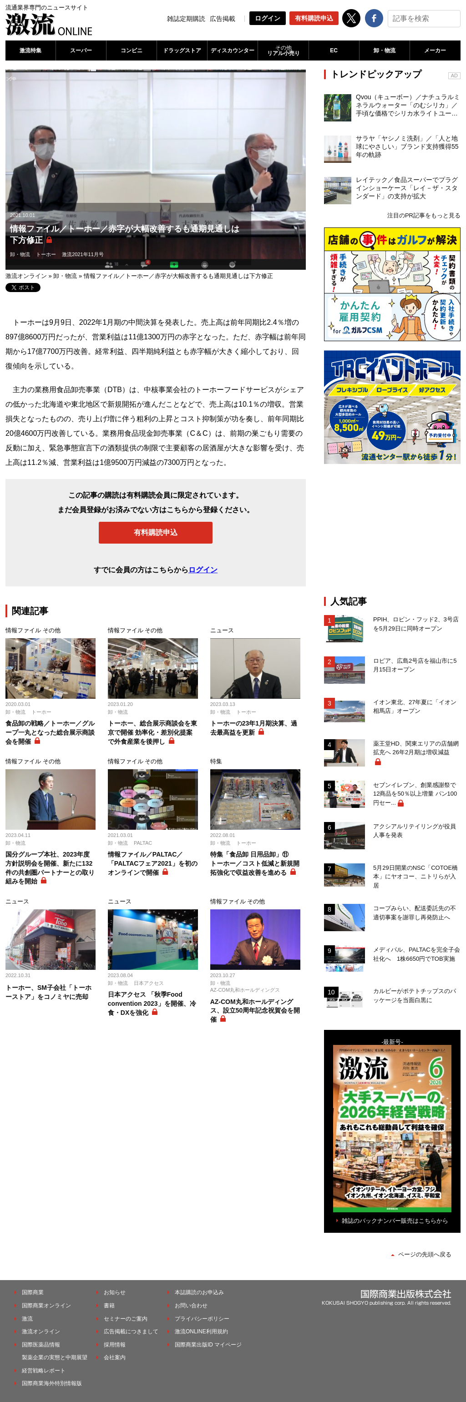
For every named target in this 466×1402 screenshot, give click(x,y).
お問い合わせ (191, 1305)
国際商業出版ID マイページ (208, 1344)
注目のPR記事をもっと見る (424, 215)
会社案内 (115, 1357)
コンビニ (131, 50)
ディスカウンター (232, 50)
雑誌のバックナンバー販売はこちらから (395, 1221)
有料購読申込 (314, 18)
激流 (27, 1318)
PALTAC (143, 843)
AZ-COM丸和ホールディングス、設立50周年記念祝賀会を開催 (255, 1010)
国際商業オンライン (46, 1305)
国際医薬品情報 (41, 1344)
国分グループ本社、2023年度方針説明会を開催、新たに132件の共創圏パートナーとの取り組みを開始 (50, 868)
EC (334, 50)
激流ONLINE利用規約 (201, 1331)
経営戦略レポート (44, 1370)
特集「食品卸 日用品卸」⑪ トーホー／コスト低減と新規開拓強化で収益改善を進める (254, 863)
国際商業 (33, 1292)
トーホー (46, 254)
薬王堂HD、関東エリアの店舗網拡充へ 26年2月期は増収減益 (416, 748)
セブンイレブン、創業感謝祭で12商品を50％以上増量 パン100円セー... (415, 794)
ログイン (267, 18)
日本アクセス (149, 983)
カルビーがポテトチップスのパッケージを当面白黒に (414, 996)
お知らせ (115, 1292)
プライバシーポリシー (202, 1318)
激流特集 (30, 50)
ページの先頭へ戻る (424, 1254)
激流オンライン (26, 275)
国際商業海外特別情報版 (52, 1383)
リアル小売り (283, 50)
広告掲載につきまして (131, 1331)
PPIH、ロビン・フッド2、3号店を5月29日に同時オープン (416, 624)
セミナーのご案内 (125, 1318)
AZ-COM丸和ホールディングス (245, 990)
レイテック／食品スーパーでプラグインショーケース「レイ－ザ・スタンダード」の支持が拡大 (407, 188)
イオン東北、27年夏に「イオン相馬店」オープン (414, 707)
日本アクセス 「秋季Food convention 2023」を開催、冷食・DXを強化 (152, 1003)
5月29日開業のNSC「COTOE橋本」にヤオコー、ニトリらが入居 (415, 876)
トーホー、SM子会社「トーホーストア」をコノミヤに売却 (48, 992)
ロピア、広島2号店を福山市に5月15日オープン (414, 665)
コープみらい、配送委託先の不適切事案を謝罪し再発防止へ (414, 913)
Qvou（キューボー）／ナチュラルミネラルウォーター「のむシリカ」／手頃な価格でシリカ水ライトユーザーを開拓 (408, 105)
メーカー (435, 50)
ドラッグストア (182, 50)
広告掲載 (222, 18)
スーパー (81, 50)
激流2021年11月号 (83, 254)
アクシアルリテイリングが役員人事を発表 (414, 831)
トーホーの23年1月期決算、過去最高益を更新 (253, 728)
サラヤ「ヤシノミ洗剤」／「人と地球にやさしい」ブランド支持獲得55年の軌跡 (407, 146)
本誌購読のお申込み (199, 1292)
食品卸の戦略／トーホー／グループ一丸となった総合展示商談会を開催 (50, 732)
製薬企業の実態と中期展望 (54, 1357)
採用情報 (115, 1344)
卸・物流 (384, 50)
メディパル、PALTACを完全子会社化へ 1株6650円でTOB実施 (416, 954)
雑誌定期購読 (186, 18)
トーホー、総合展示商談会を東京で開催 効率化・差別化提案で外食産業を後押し (152, 732)
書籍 (109, 1305)
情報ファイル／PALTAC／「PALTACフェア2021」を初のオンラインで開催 (153, 863)
